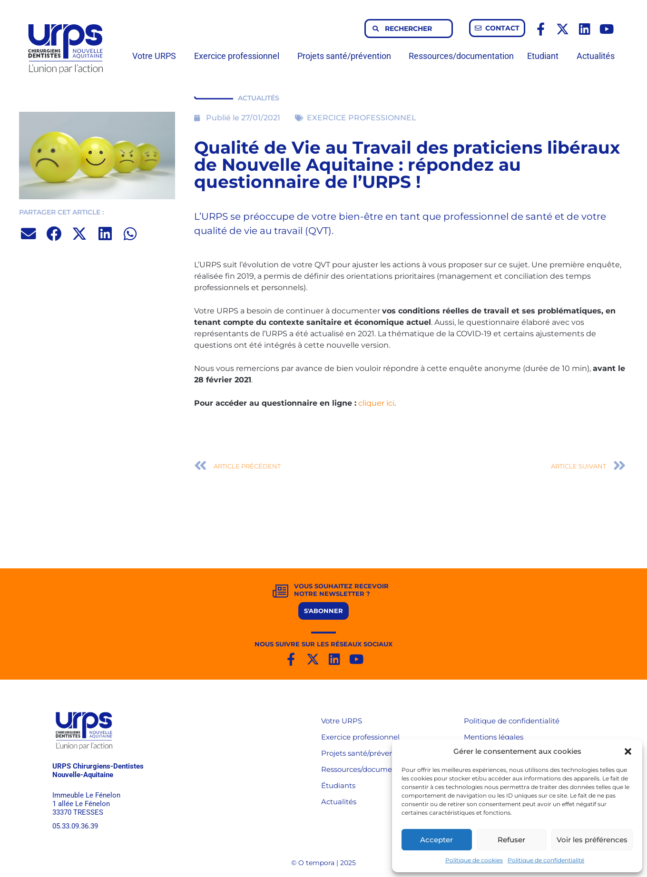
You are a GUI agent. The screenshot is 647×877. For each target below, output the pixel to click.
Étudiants (338, 785)
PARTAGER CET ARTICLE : (61, 212)
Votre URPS (156, 56)
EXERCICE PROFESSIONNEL (361, 117)
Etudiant (545, 56)
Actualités (596, 56)
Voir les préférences (592, 839)
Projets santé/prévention (346, 56)
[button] (628, 751)
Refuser (511, 839)
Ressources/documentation (461, 56)
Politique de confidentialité (546, 860)
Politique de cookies (474, 860)
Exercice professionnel (239, 56)
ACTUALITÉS (258, 98)
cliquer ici (376, 403)
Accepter (436, 839)
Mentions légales (493, 736)
